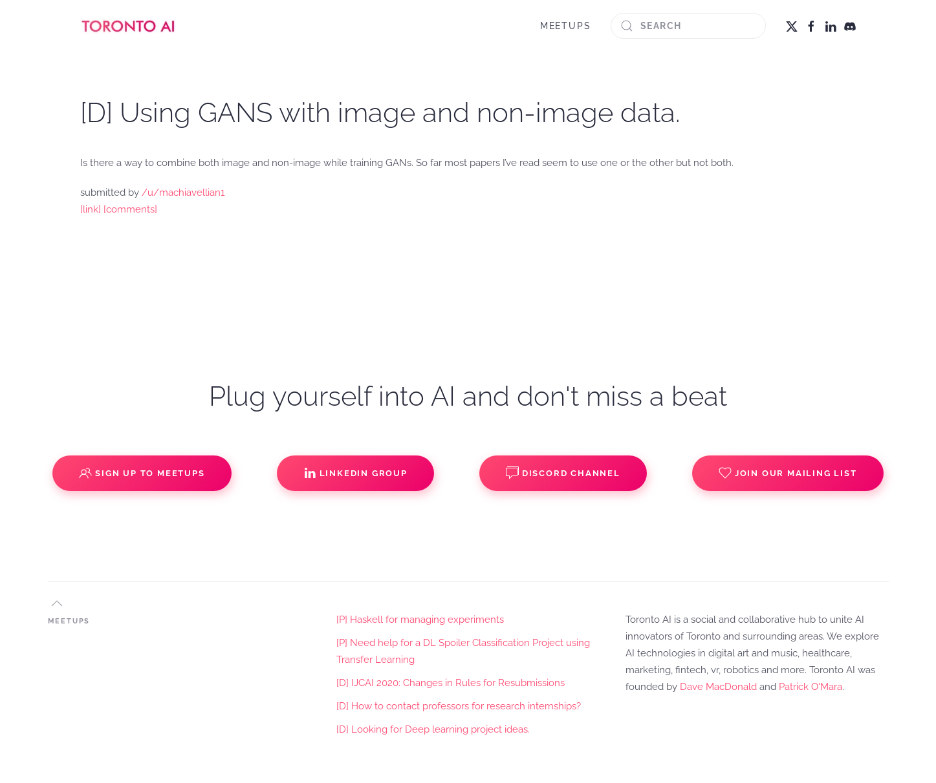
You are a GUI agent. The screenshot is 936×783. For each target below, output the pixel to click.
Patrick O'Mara (810, 687)
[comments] (130, 209)
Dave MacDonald (718, 687)
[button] (57, 603)
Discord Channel (563, 472)
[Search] (688, 26)
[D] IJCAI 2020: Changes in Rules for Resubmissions (450, 683)
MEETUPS (565, 26)
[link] (90, 209)
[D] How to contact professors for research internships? (458, 706)
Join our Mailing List (788, 472)
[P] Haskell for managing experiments (420, 619)
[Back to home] (128, 26)
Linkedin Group (355, 472)
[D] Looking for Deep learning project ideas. (433, 729)
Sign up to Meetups (141, 472)
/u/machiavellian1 (183, 192)
